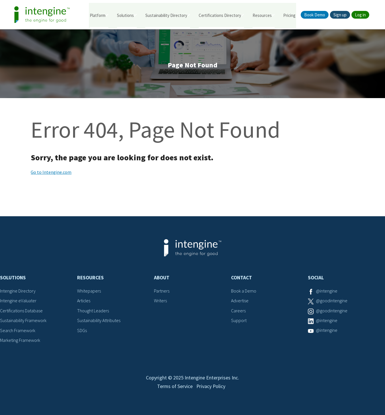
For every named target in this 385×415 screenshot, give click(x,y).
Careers (238, 311)
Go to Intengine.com (51, 173)
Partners (161, 291)
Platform (97, 15)
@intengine (326, 291)
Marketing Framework (20, 341)
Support (239, 321)
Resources (262, 15)
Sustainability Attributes (99, 321)
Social (316, 278)
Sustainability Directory (166, 15)
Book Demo (314, 14)
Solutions (125, 15)
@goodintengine (331, 301)
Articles (84, 301)
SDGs (82, 331)
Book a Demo (243, 291)
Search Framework (18, 331)
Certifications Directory (220, 15)
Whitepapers (89, 291)
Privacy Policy (211, 388)
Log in (360, 14)
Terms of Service (175, 388)
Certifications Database (21, 311)
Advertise (240, 301)
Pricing (289, 15)
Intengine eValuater (18, 301)
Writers (160, 301)
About (161, 278)
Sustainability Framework (23, 321)
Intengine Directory (18, 291)
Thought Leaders (93, 311)
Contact (241, 278)
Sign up (340, 14)
